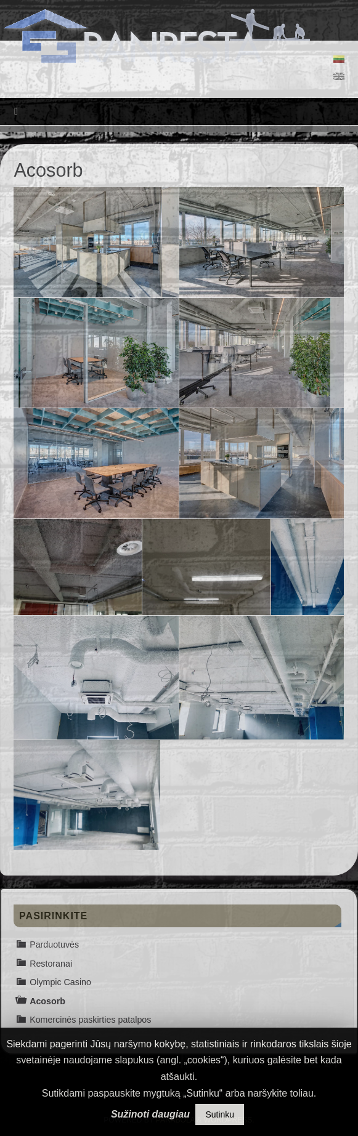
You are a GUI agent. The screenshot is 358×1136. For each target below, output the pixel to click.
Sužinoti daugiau (150, 1114)
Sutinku (219, 1114)
